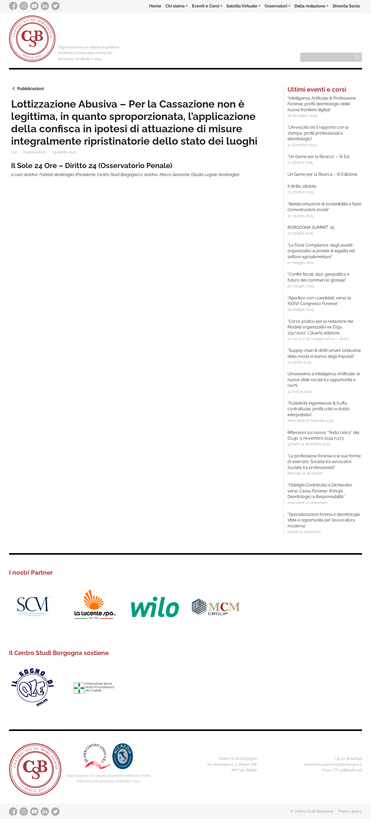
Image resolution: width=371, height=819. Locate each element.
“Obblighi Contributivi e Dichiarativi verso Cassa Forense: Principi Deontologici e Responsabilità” (320, 491)
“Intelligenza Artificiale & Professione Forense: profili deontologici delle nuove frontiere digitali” (322, 104)
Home (155, 6)
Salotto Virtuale (241, 6)
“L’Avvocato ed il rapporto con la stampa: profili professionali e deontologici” (318, 133)
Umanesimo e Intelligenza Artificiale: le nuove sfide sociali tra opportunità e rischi (324, 379)
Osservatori (276, 6)
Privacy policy (350, 811)
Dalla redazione (309, 6)
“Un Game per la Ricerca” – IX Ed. (319, 156)
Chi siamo (175, 6)
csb (14, 152)
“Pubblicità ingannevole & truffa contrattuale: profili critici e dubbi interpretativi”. (318, 409)
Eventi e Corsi (205, 6)
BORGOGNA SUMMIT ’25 (311, 227)
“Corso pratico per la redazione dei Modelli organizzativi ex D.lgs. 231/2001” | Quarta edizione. (320, 327)
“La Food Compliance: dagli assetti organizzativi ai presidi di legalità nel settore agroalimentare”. (321, 251)
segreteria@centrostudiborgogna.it (332, 764)
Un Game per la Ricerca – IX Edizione (322, 174)
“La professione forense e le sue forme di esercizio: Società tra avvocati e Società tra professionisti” (324, 462)
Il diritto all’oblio (302, 186)
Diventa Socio (346, 6)
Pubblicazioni (27, 88)
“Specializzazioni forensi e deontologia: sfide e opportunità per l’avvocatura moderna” (324, 520)
